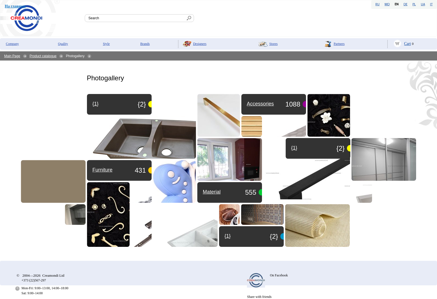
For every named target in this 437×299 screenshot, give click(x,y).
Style (106, 44)
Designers (200, 44)
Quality (63, 44)
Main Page (12, 56)
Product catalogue (43, 56)
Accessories (260, 104)
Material (212, 192)
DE (405, 4)
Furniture (103, 170)
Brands (145, 44)
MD (387, 4)
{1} (228, 236)
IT (431, 4)
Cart (407, 44)
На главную (15, 6)
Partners (339, 44)
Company (12, 44)
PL (414, 4)
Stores (273, 44)
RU (377, 4)
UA (423, 4)
